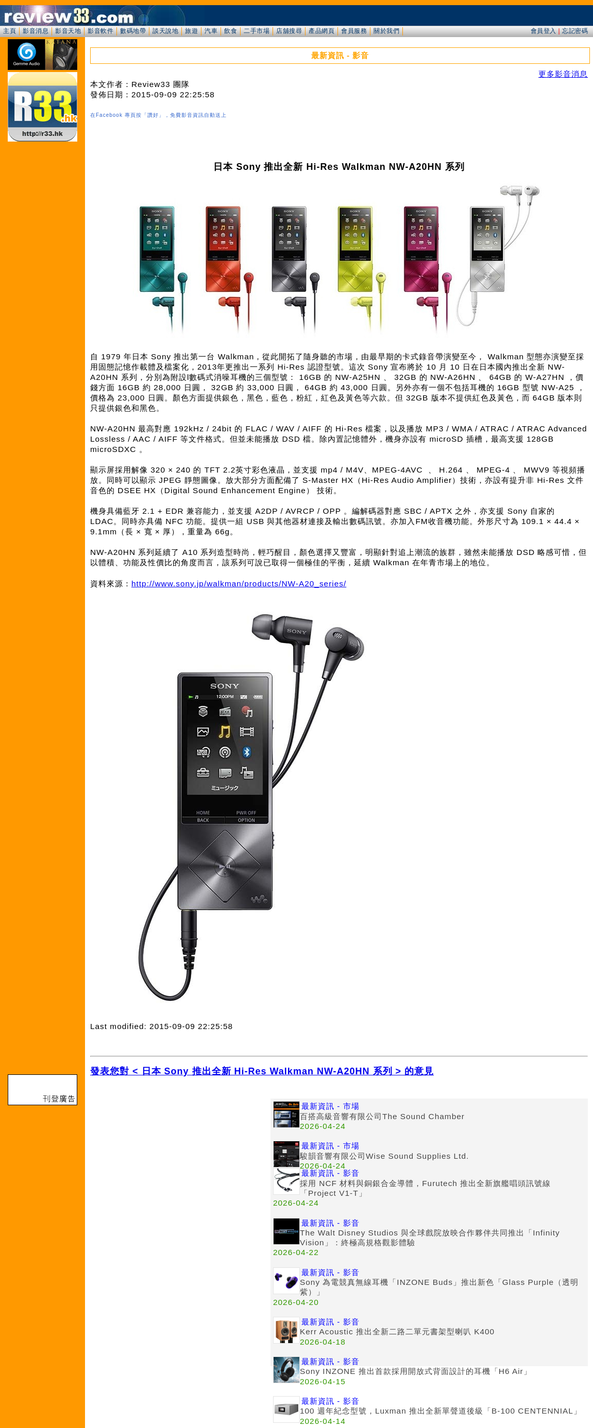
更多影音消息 (563, 73)
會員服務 (354, 30)
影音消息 (35, 30)
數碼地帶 (133, 30)
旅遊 (191, 30)
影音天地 (68, 30)
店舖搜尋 (289, 30)
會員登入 (543, 30)
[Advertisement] (180, 1171)
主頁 (9, 30)
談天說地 (165, 30)
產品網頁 (321, 30)
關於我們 (386, 30)
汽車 (211, 30)
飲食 (230, 30)
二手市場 (256, 30)
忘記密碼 (575, 30)
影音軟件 (100, 30)
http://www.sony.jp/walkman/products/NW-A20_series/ (238, 583)
